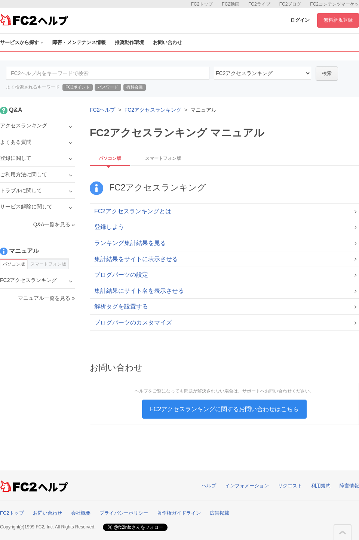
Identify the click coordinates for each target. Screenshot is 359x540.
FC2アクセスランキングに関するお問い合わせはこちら (224, 409)
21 (262, 73)
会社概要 (80, 513)
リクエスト (290, 485)
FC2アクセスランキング (153, 110)
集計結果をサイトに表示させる (136, 259)
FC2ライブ (259, 4)
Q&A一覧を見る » (54, 224)
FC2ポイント (77, 87)
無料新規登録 (338, 20)
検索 (327, 73)
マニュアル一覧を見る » (46, 298)
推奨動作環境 (129, 42)
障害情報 (349, 485)
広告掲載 (219, 513)
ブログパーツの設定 (121, 274)
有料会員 (134, 87)
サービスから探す (21, 42)
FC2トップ (202, 4)
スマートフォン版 (163, 158)
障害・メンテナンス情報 (79, 42)
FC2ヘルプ (102, 110)
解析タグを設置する (121, 306)
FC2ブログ (290, 4)
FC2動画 (230, 4)
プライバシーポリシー (123, 513)
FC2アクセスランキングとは (132, 211)
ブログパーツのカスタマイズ (133, 322)
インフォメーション (247, 485)
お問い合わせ (167, 42)
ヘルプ (209, 485)
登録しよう (109, 227)
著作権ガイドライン (179, 513)
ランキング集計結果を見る (130, 243)
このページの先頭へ (342, 532)
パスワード (108, 87)
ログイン (300, 20)
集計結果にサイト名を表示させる (139, 291)
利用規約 (321, 485)
